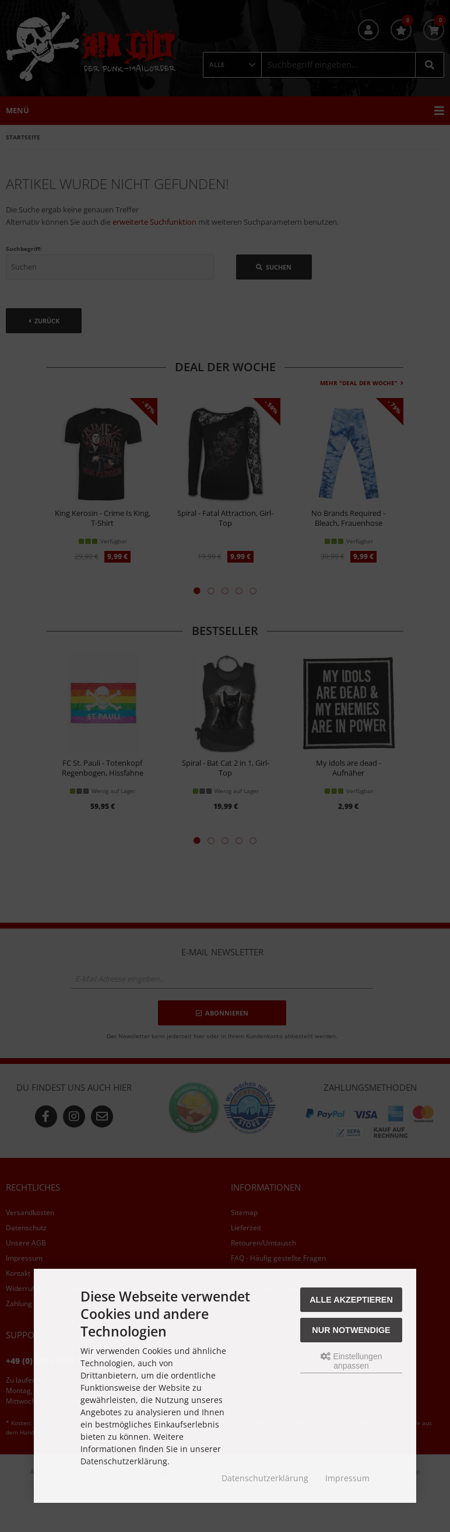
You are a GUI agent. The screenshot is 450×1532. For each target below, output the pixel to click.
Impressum (347, 1478)
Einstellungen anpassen (351, 1361)
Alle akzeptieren (351, 1299)
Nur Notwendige (351, 1330)
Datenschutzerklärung (265, 1478)
